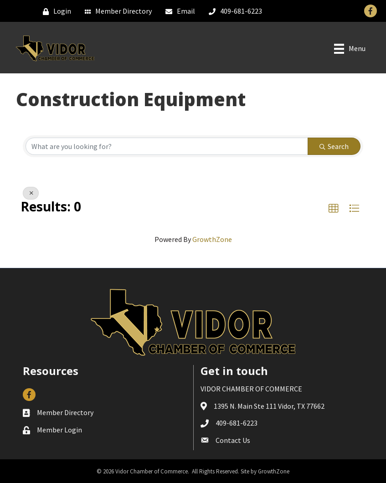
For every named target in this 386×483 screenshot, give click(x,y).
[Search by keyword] (167, 146)
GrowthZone (212, 239)
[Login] (54, 11)
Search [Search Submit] (334, 146)
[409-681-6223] (233, 11)
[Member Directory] (116, 11)
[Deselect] (31, 193)
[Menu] (349, 48)
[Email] (178, 11)
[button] (333, 209)
